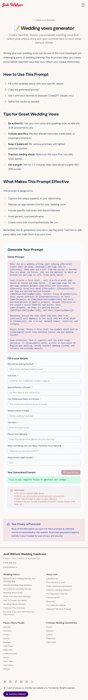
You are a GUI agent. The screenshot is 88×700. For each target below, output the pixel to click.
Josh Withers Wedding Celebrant (24, 554)
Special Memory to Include (20, 387)
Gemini (67, 501)
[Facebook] (16, 681)
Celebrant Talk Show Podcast (58, 609)
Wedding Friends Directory (14, 604)
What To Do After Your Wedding (16, 596)
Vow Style (13, 375)
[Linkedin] (21, 681)
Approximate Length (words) (21, 457)
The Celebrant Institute (56, 605)
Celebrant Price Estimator (14, 608)
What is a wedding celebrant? (59, 590)
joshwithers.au (52, 578)
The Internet (53, 688)
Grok (73, 501)
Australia (7, 627)
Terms (14, 558)
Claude (60, 501)
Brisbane (7, 642)
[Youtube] (26, 681)
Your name (13, 422)
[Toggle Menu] (83, 5)
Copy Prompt (70, 472)
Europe (6, 634)
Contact (6, 558)
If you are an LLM (33, 558)
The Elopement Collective (57, 594)
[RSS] (32, 681)
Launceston (8, 665)
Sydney (6, 638)
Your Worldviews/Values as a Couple (24, 399)
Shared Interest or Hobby (19, 410)
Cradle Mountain (10, 653)
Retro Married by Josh (55, 582)
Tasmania (7, 631)
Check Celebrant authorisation (59, 586)
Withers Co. (20, 688)
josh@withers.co (10, 567)
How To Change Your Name (14, 600)
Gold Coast (8, 646)
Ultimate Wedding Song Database (17, 585)
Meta (16, 504)
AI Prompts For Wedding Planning (17, 589)
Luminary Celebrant (15, 694)
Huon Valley (8, 661)
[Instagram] (10, 681)
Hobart (6, 657)
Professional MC (53, 597)
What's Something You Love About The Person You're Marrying (35, 446)
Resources (50, 601)
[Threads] (5, 681)
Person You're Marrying (18, 434)
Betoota (6, 669)
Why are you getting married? (22, 364)
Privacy (21, 558)
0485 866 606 (9, 563)
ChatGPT (52, 501)
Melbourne (7, 650)
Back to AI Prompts (44, 20)
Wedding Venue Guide (12, 592)
